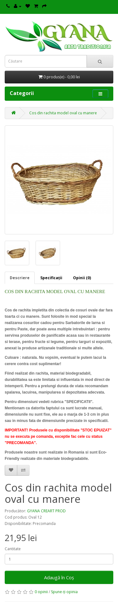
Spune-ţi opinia (64, 591)
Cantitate (13, 548)
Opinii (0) (82, 277)
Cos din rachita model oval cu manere (63, 113)
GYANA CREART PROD (46, 511)
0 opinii (41, 591)
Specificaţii (51, 277)
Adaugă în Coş (59, 577)
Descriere (20, 277)
